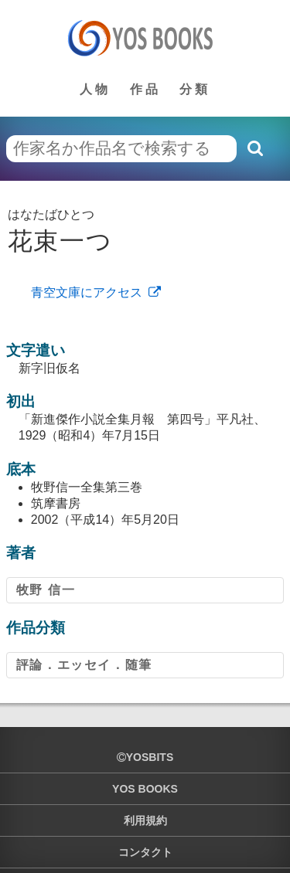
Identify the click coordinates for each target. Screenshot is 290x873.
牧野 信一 (45, 589)
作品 (145, 89)
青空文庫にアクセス (86, 292)
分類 (194, 89)
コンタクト (145, 852)
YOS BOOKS (145, 789)
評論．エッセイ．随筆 (84, 664)
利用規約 (145, 820)
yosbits (145, 757)
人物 (95, 89)
